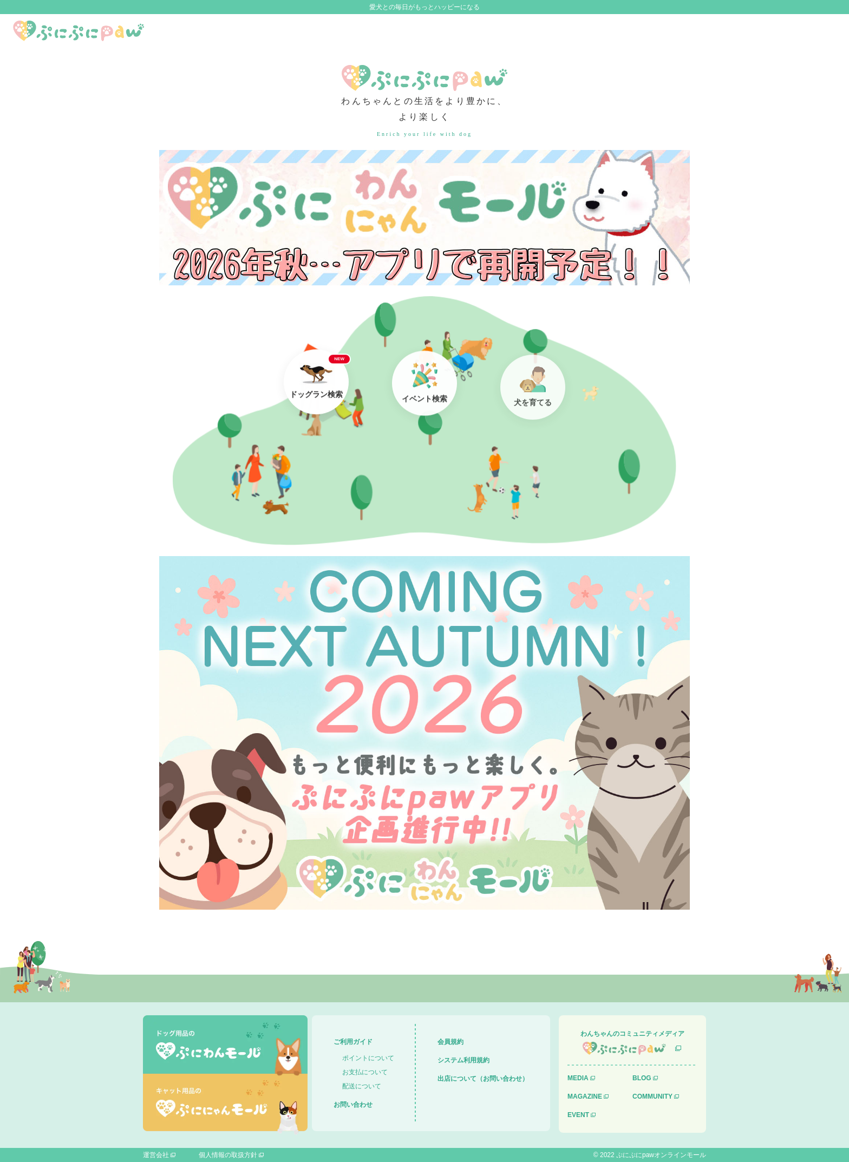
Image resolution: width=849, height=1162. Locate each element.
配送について (361, 1086)
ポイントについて (368, 1058)
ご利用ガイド (353, 1042)
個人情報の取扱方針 (228, 1155)
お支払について (365, 1072)
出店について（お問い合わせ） (482, 1078)
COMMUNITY (652, 1096)
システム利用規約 (463, 1060)
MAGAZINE (584, 1096)
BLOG (641, 1078)
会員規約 (450, 1042)
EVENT (578, 1115)
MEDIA (578, 1078)
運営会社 (156, 1155)
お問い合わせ (353, 1104)
